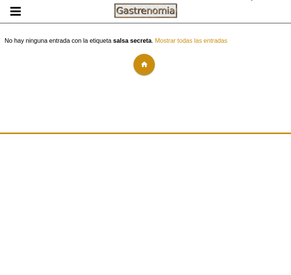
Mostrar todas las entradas (191, 40)
